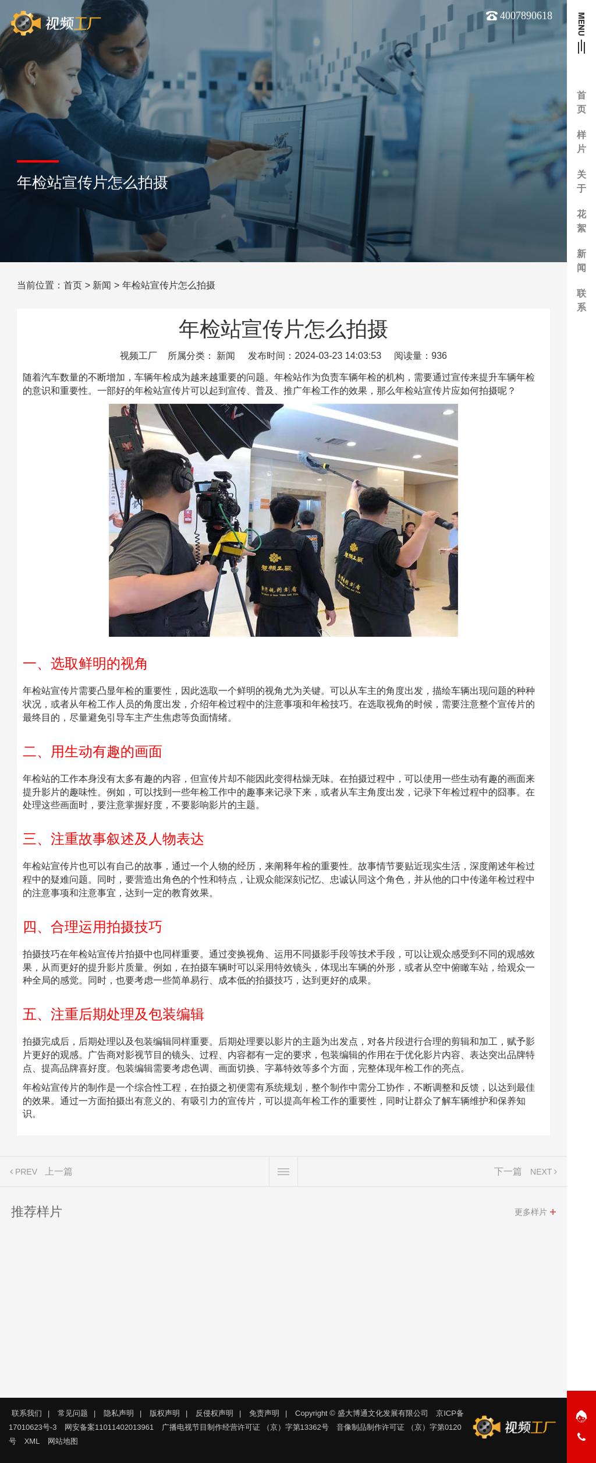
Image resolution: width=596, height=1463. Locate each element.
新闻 (102, 285)
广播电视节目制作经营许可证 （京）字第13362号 (245, 1427)
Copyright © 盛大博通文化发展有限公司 (361, 1413)
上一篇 (59, 1174)
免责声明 (264, 1413)
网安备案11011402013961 (109, 1427)
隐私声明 (119, 1413)
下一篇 (508, 1174)
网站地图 (63, 1441)
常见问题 (73, 1413)
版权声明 (165, 1413)
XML (32, 1441)
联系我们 (27, 1413)
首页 (72, 285)
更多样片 (531, 1214)
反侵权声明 (214, 1413)
